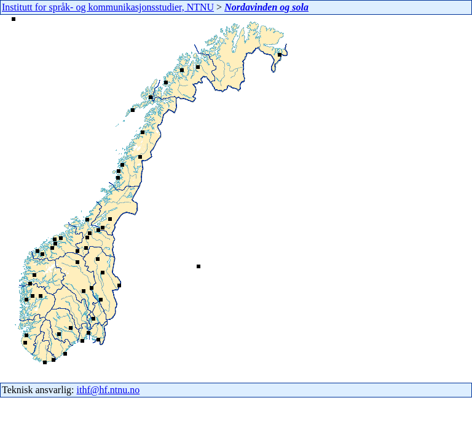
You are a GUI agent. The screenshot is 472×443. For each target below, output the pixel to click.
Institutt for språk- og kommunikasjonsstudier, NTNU (108, 7)
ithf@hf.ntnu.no (108, 390)
